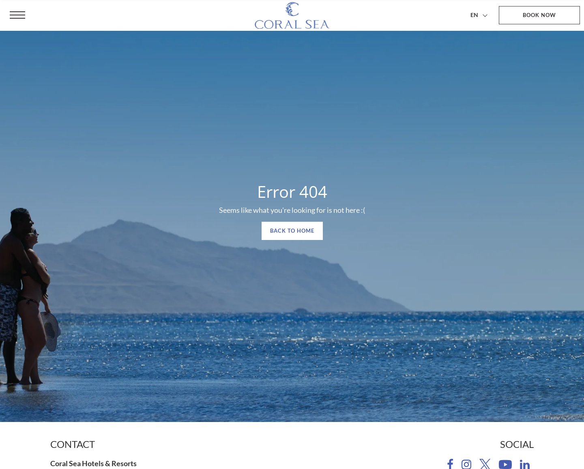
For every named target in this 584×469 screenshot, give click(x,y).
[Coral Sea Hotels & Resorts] (292, 15)
